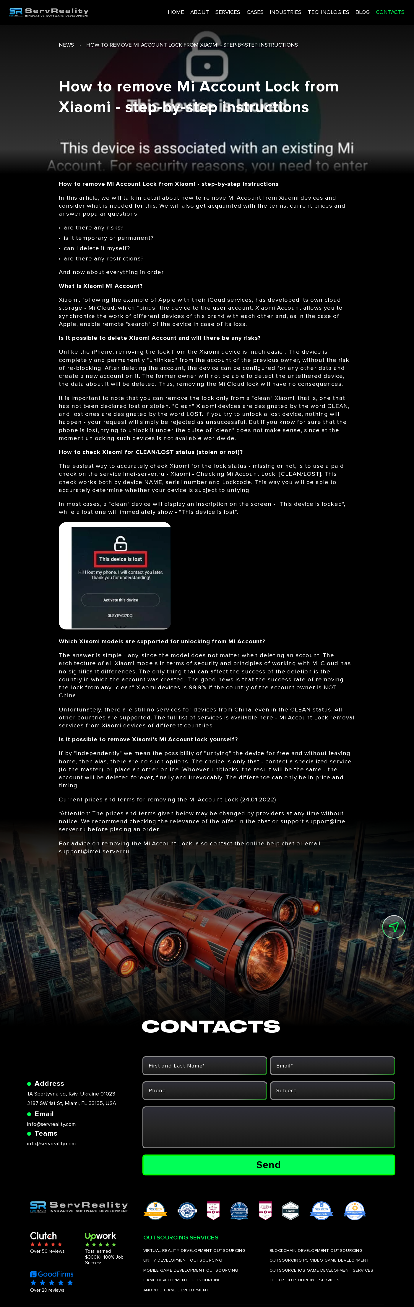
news (66, 45)
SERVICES (207, 11)
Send (268, 1165)
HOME (155, 11)
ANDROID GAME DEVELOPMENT (176, 1290)
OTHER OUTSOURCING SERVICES (304, 1280)
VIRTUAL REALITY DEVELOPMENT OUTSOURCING (194, 1250)
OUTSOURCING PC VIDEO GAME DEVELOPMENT (319, 1260)
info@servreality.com (51, 1124)
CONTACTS (370, 11)
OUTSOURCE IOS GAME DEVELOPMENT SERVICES (321, 1270)
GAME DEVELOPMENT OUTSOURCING (182, 1280)
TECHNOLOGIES (307, 11)
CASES (234, 11)
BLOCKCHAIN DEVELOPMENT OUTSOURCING (316, 1250)
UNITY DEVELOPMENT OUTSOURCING (183, 1260)
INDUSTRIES (265, 11)
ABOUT (178, 11)
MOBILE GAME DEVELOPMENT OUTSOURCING (190, 1270)
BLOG (342, 11)
